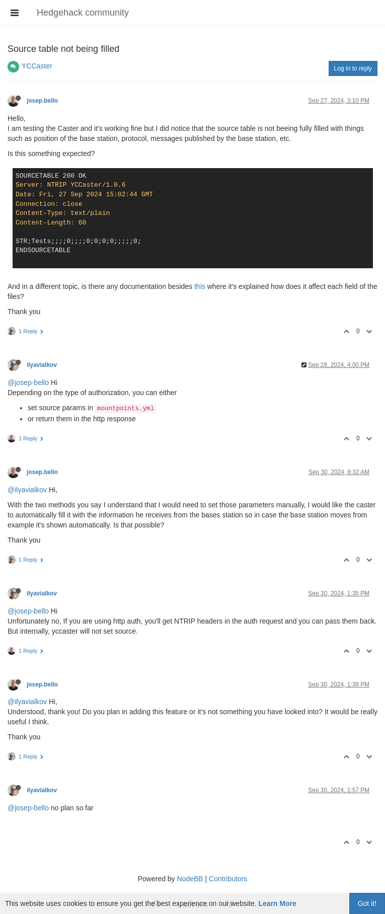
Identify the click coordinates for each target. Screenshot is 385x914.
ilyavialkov (42, 364)
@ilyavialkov (27, 490)
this (199, 286)
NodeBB (190, 879)
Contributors (228, 879)
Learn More (277, 903)
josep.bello (42, 100)
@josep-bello (28, 382)
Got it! (367, 903)
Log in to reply (353, 68)
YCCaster (37, 66)
